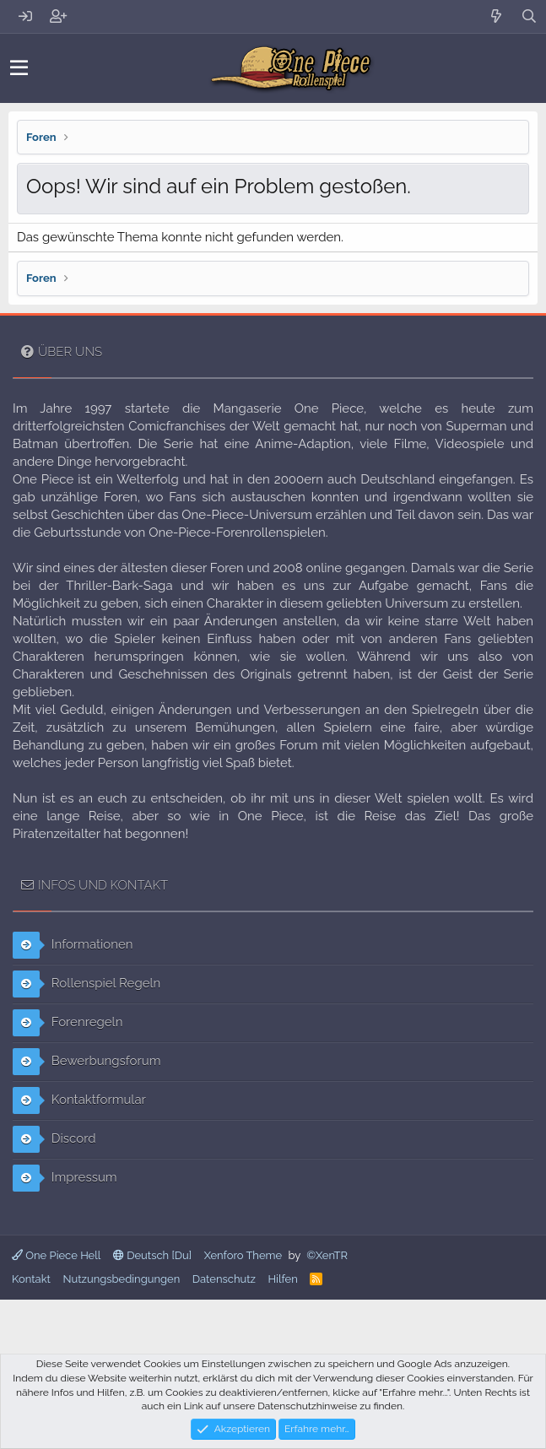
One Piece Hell (56, 1255)
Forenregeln (67, 1022)
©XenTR (327, 1255)
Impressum (65, 1178)
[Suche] (529, 16)
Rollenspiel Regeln (86, 984)
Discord (54, 1139)
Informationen (73, 945)
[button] (19, 68)
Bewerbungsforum (86, 1061)
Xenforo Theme (243, 1255)
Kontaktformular (79, 1100)
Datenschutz (224, 1279)
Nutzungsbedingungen (121, 1279)
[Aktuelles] (496, 16)
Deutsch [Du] (152, 1255)
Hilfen (282, 1279)
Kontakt (31, 1279)
